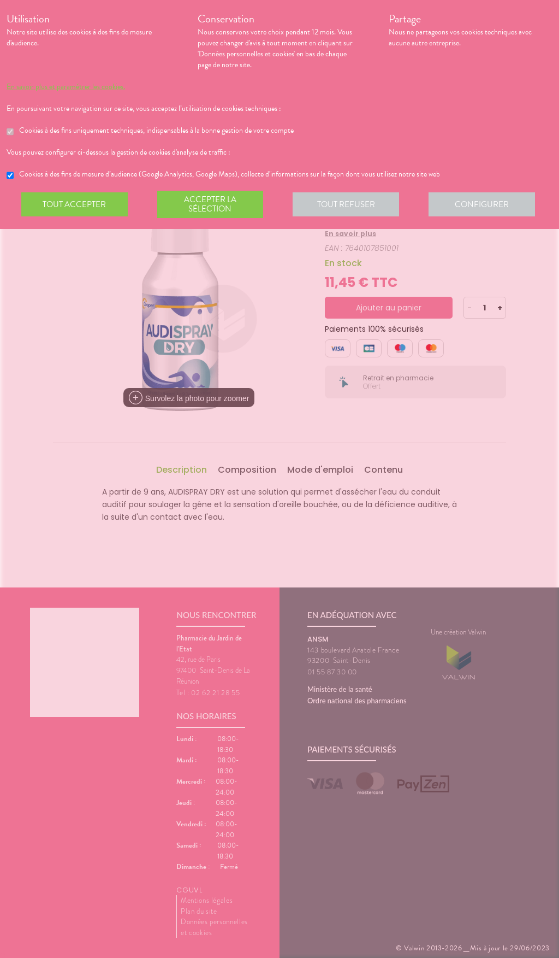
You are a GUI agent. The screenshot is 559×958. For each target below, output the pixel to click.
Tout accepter (75, 204)
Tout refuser (348, 204)
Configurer (484, 204)
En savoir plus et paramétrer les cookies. (66, 86)
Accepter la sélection (211, 204)
